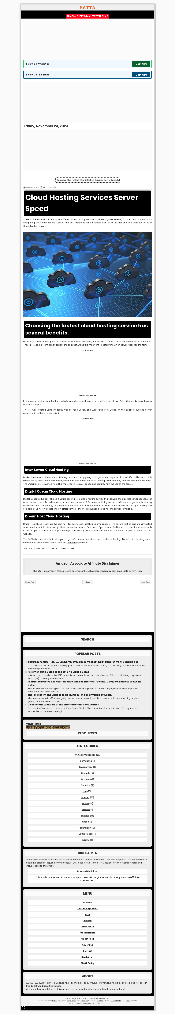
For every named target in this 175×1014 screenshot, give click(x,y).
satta (64, 989)
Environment (86, 767)
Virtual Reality (86, 833)
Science (85, 815)
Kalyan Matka (116, 1001)
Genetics (85, 785)
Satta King (85, 1001)
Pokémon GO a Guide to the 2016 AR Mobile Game (58, 672)
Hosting (35, 548)
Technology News (87, 908)
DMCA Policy (87, 963)
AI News (87, 902)
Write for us (87, 926)
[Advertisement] (87, 39)
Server (70, 548)
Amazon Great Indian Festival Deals (87, 16)
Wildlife (86, 839)
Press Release (87, 932)
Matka (128, 1001)
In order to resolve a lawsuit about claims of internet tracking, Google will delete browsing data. (85, 683)
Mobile (85, 803)
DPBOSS (100, 1001)
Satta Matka (71, 1001)
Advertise (87, 944)
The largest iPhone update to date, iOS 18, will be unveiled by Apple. (70, 695)
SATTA (31, 539)
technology (73, 542)
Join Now (141, 64)
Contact (87, 951)
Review (87, 920)
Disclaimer (87, 957)
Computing (86, 760)
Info (43, 548)
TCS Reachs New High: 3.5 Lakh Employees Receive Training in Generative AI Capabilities (83, 662)
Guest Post (87, 938)
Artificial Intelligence (85, 754)
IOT (57, 548)
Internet (50, 548)
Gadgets (85, 773)
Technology (84, 827)
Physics (86, 809)
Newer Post (29, 582)
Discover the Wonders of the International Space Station (63, 704)
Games (85, 779)
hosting (140, 539)
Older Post (145, 582)
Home (88, 582)
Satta (54, 1001)
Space (85, 821)
